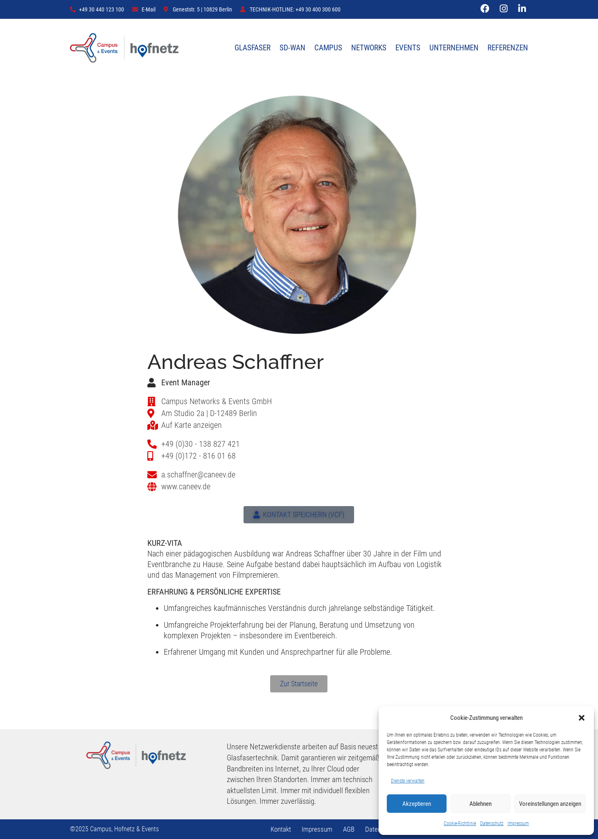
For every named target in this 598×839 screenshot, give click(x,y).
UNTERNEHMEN (453, 47)
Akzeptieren (416, 803)
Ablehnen (480, 803)
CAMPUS (328, 47)
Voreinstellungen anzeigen (550, 803)
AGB (348, 829)
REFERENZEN (507, 47)
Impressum (518, 823)
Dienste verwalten (407, 781)
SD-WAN (292, 47)
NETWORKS (368, 47)
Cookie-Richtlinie (460, 823)
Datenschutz (491, 823)
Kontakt (281, 829)
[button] (582, 718)
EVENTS (407, 47)
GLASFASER (253, 47)
